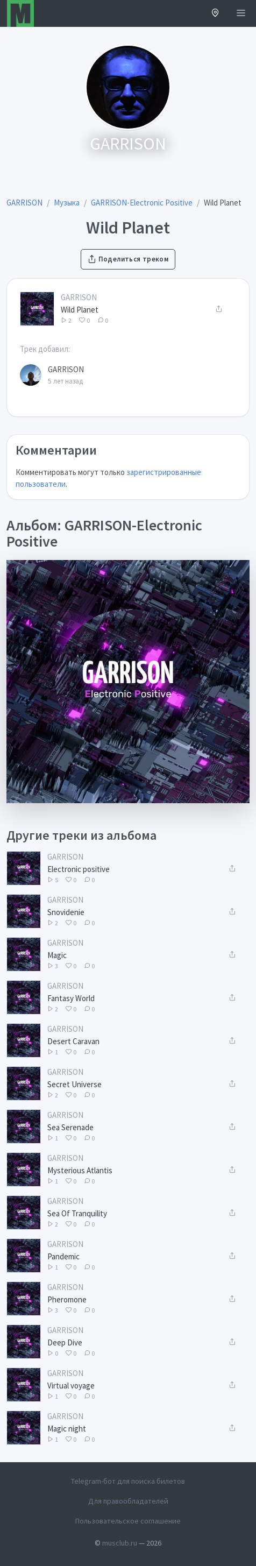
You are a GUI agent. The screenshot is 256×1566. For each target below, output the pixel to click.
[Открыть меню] (241, 13)
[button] (215, 14)
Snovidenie (65, 912)
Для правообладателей (128, 1501)
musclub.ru (119, 1543)
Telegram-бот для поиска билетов (128, 1481)
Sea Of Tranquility (77, 1213)
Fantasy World (71, 998)
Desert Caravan (73, 1041)
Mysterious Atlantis (79, 1170)
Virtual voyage (71, 1385)
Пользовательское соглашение (128, 1521)
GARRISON (79, 297)
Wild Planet (79, 309)
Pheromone (67, 1299)
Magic (57, 955)
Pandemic (63, 1256)
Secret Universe (74, 1084)
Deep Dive (64, 1342)
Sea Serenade (70, 1127)
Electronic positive (78, 869)
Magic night (66, 1428)
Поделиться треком (128, 259)
